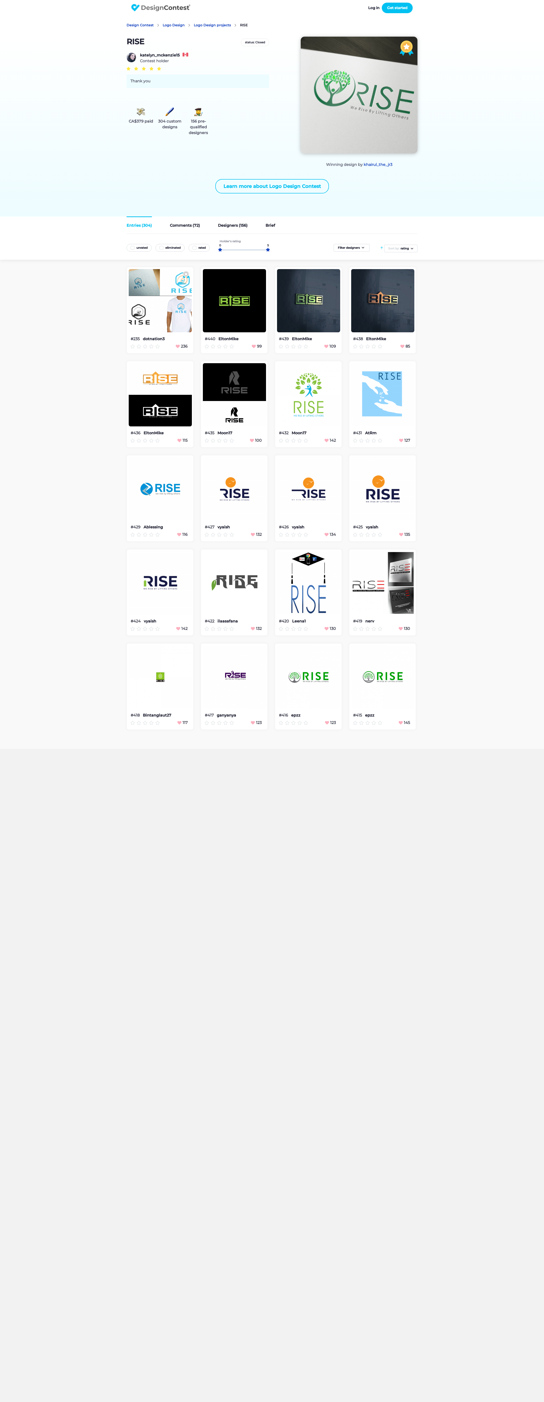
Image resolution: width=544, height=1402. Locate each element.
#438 (358, 339)
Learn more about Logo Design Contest (272, 186)
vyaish (223, 527)
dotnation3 (154, 339)
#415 (358, 715)
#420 (284, 621)
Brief (270, 225)
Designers (233, 225)
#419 (358, 621)
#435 (210, 433)
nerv (369, 621)
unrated (142, 247)
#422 (210, 621)
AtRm (371, 433)
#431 (358, 433)
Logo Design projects (212, 25)
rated (202, 247)
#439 (284, 339)
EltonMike (228, 339)
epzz (295, 715)
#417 (210, 715)
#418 (136, 715)
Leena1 (299, 621)
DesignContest (160, 7)
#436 (136, 433)
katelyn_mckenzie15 (160, 55)
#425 (358, 527)
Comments (185, 225)
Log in (373, 8)
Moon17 (224, 433)
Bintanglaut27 (157, 715)
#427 (210, 527)
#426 (284, 527)
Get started (397, 8)
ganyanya (226, 715)
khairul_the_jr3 (378, 164)
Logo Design (174, 25)
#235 (136, 339)
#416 (284, 715)
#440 (210, 339)
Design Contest (140, 25)
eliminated (173, 247)
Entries (139, 225)
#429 (136, 527)
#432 (284, 433)
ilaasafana (227, 621)
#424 (136, 621)
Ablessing (153, 527)
